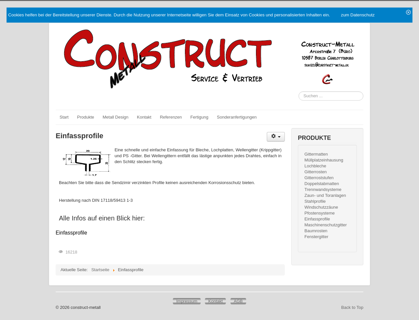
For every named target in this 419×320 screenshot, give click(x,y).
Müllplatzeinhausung (323, 160)
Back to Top (352, 307)
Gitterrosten (315, 171)
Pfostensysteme (319, 213)
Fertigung (200, 117)
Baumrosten (315, 230)
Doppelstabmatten (321, 183)
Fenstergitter (316, 236)
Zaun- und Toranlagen (325, 195)
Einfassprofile (71, 232)
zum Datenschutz (357, 14)
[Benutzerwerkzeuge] (276, 136)
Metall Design (116, 117)
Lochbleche (315, 165)
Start (64, 117)
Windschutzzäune (321, 207)
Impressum (186, 301)
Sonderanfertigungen (237, 117)
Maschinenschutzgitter (325, 224)
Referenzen (171, 117)
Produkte (85, 117)
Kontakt (144, 117)
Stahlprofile (315, 201)
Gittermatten (316, 154)
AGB (238, 301)
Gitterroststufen (319, 177)
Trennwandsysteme (322, 189)
